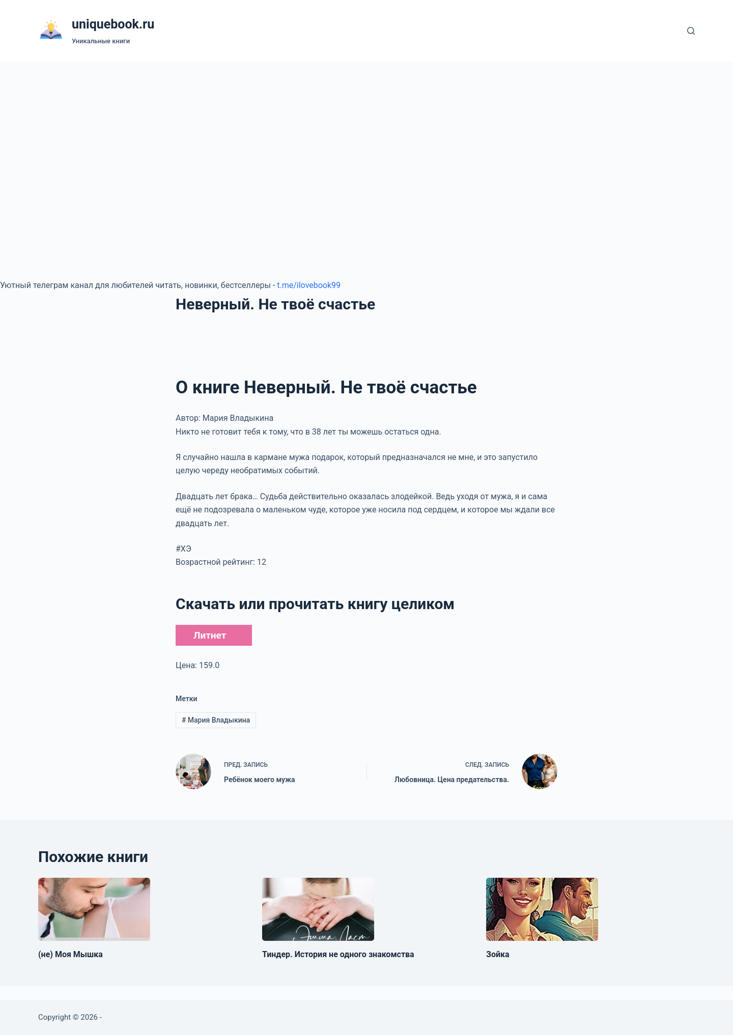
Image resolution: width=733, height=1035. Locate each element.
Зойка (498, 954)
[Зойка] (542, 909)
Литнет (209, 635)
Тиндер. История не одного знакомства (338, 954)
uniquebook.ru (113, 24)
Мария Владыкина (216, 720)
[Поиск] (691, 31)
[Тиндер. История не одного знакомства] (318, 909)
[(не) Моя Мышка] (94, 909)
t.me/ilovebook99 (309, 285)
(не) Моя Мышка (70, 954)
